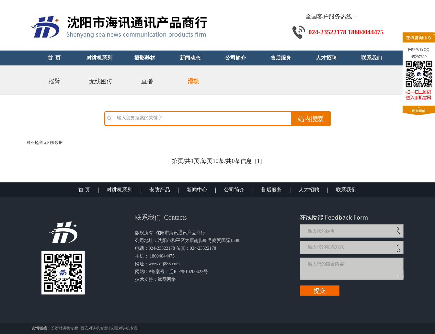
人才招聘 (309, 189)
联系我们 (346, 189)
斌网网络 (167, 279)
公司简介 (234, 189)
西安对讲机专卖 (94, 328)
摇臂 (54, 81)
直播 (147, 81)
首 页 (84, 189)
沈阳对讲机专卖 (124, 328)
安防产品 (159, 189)
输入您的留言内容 (353, 268)
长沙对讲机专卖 (64, 328)
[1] (258, 161)
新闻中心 (197, 189)
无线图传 (100, 81)
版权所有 (144, 232)
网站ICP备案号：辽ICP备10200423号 (171, 271)
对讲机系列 (119, 189)
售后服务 (271, 189)
